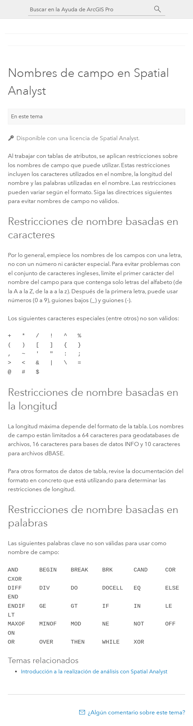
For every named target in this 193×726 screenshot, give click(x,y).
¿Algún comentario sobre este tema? (136, 712)
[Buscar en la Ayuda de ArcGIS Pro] (90, 9)
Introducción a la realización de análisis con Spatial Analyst (94, 671)
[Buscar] (157, 9)
